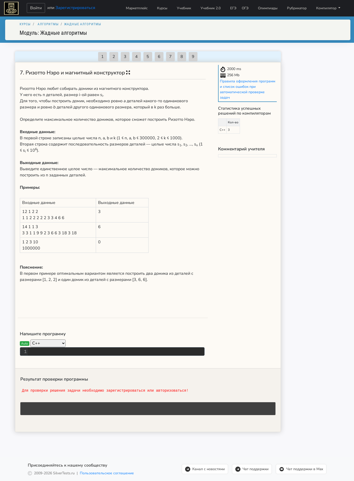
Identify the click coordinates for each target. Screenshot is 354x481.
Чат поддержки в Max (301, 469)
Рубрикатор (297, 8)
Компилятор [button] (327, 8)
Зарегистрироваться (75, 7)
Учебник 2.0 (211, 8)
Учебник (184, 8)
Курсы (162, 8)
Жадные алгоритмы (82, 24)
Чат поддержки (252, 469)
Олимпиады (268, 8)
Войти (36, 8)
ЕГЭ (233, 8)
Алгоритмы (48, 24)
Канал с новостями (205, 469)
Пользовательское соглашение (107, 473)
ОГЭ (245, 8)
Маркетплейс (137, 8)
